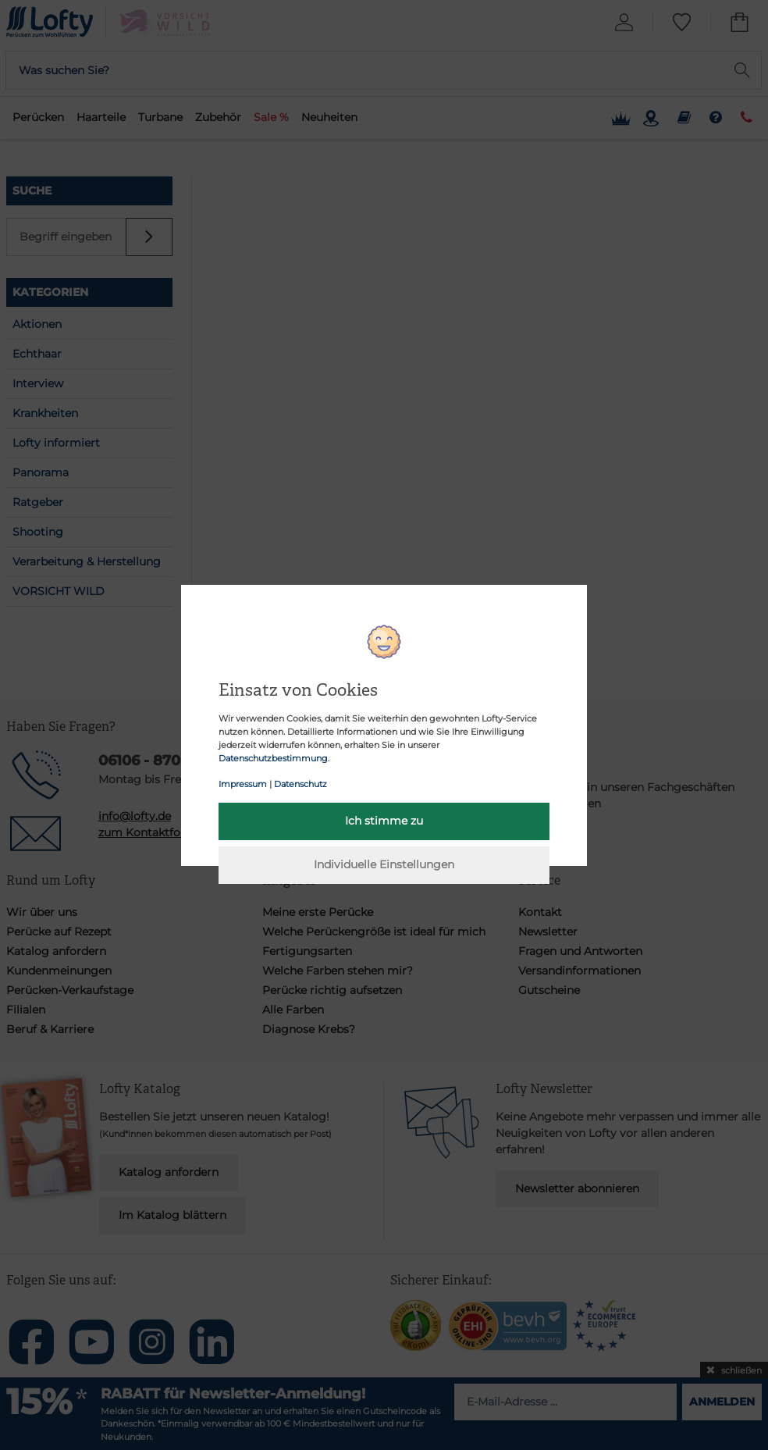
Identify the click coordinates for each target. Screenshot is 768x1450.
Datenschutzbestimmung (273, 758)
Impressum (243, 783)
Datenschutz (300, 783)
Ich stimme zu (384, 821)
